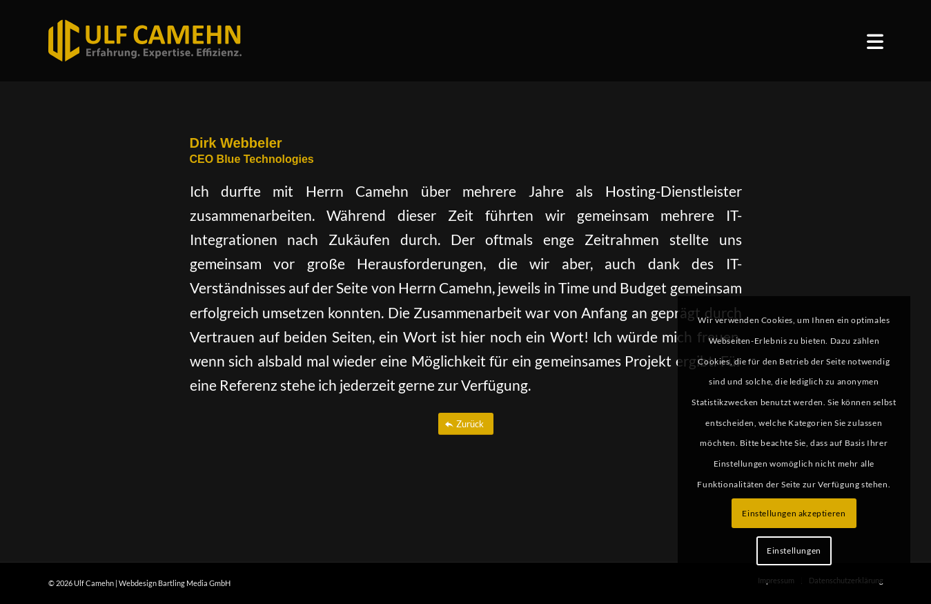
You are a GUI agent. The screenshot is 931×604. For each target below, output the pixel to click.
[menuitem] (875, 41)
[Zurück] (465, 424)
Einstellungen (794, 550)
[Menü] (875, 41)
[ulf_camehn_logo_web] (145, 40)
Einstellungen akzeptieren (793, 513)
